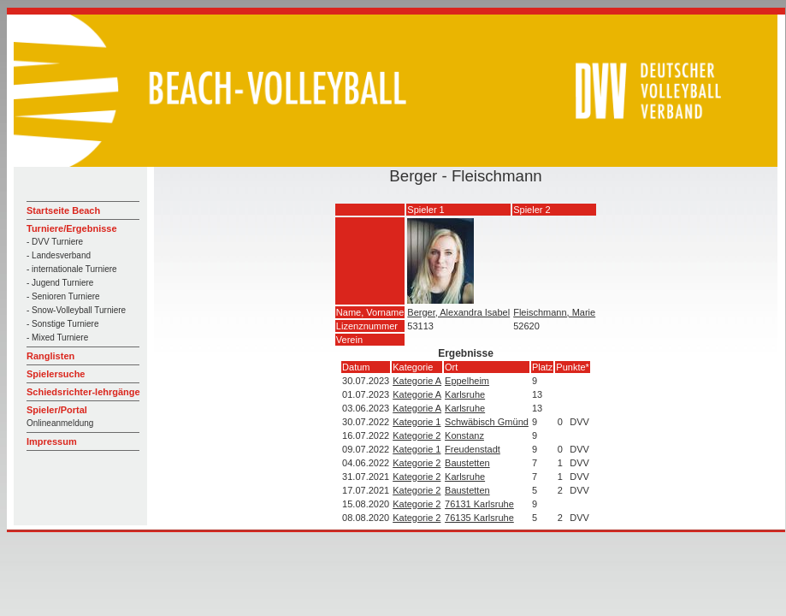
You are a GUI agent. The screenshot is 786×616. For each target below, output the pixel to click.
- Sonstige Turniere (63, 324)
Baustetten (467, 463)
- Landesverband (59, 255)
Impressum (52, 441)
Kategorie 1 (416, 422)
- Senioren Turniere (63, 296)
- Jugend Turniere (60, 282)
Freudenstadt (472, 449)
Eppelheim (467, 381)
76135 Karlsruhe (479, 517)
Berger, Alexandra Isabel (458, 312)
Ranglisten (50, 356)
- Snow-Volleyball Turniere (76, 310)
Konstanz (464, 435)
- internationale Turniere (72, 269)
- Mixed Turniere (57, 337)
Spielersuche (56, 374)
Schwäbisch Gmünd (487, 422)
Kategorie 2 (416, 435)
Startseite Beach (63, 210)
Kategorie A (417, 381)
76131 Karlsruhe (479, 504)
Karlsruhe (465, 394)
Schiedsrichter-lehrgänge (83, 392)
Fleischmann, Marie (554, 312)
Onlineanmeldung (60, 423)
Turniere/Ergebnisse (72, 228)
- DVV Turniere (55, 241)
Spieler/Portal (57, 410)
